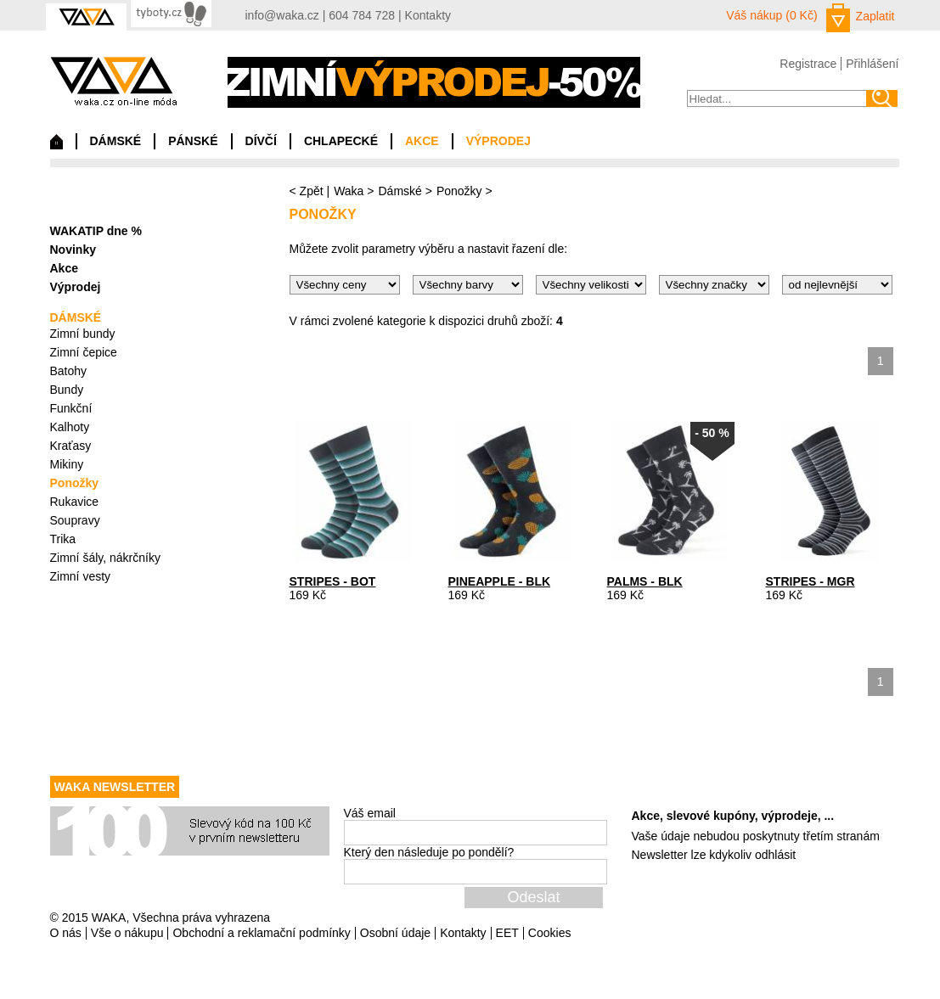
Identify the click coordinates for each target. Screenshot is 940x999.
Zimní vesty (80, 576)
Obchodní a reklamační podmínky (261, 933)
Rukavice (74, 501)
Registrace (808, 63)
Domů (56, 146)
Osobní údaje (395, 933)
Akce (64, 268)
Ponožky (459, 191)
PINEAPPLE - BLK (499, 581)
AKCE (422, 141)
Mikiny (67, 464)
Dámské (399, 191)
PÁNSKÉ (192, 141)
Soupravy (75, 520)
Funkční (71, 408)
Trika (63, 539)
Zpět (312, 191)
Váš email (370, 813)
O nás (66, 933)
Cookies (549, 933)
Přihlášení (872, 63)
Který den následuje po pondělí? (429, 852)
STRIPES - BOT (333, 581)
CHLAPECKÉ (341, 141)
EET (507, 933)
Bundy (67, 389)
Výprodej (75, 287)
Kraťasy (71, 445)
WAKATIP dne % (96, 231)
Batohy (68, 371)
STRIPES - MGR (810, 581)
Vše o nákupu (127, 933)
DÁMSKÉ (116, 141)
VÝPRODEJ (498, 141)
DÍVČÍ (261, 141)
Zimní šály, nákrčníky (105, 557)
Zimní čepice (83, 352)
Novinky (73, 249)
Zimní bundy (82, 333)
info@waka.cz (282, 15)
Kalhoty (70, 427)
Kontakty (428, 15)
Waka (348, 191)
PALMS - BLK (645, 581)
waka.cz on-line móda (113, 81)
